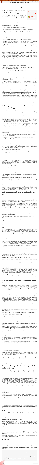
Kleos (5, 3)
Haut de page (36, 463)
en (32, 2)
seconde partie (11, 459)
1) (3, 451)
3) (3, 453)
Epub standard (31, 16)
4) (3, 454)
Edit (37, 2)
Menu (2, 2)
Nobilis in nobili (31, 11)
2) (17, 76)
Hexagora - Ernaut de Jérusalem (19, 2)
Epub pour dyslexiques (32, 17)
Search (35, 2)
